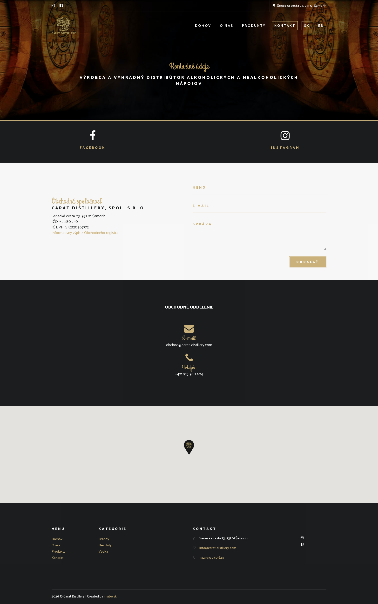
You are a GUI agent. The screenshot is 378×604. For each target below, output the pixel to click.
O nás (226, 26)
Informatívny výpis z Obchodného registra (85, 233)
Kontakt (284, 26)
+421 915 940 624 (189, 374)
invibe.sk (110, 596)
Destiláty (105, 545)
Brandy (104, 539)
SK (307, 26)
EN (321, 26)
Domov (203, 26)
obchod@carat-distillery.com (189, 345)
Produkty (254, 26)
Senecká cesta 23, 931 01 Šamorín (299, 6)
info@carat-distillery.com (217, 548)
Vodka (103, 552)
